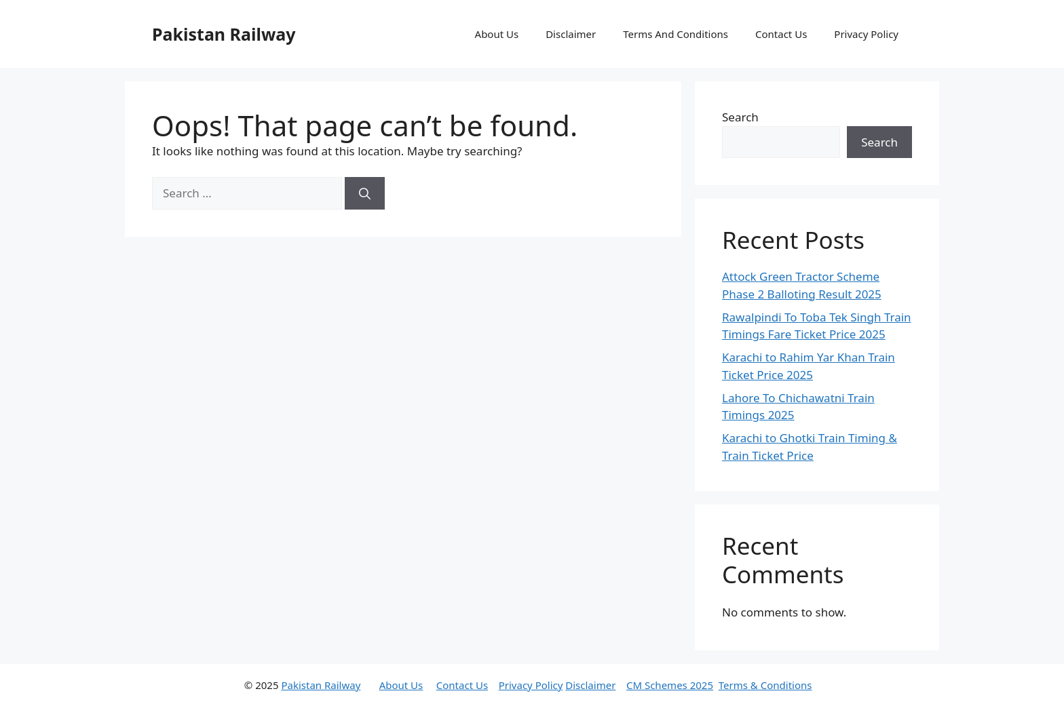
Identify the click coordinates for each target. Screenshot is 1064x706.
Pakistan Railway (224, 33)
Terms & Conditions (765, 685)
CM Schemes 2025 (669, 685)
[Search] (365, 193)
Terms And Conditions (675, 34)
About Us (497, 34)
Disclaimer (571, 34)
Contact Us (781, 34)
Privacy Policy (866, 34)
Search (740, 117)
